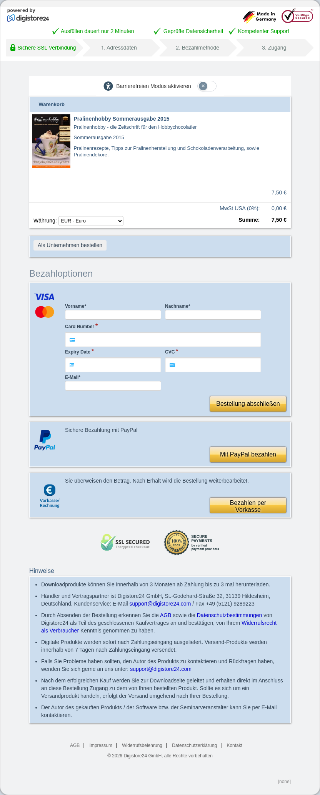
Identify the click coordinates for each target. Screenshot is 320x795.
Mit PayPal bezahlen (248, 454)
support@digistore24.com (160, 604)
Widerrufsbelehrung (142, 745)
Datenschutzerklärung (194, 745)
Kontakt (234, 745)
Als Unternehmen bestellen (70, 245)
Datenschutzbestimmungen (229, 615)
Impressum (101, 745)
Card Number (79, 326)
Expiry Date (77, 352)
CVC (170, 352)
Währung (78, 220)
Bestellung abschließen (248, 403)
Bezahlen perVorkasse (248, 506)
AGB (166, 615)
